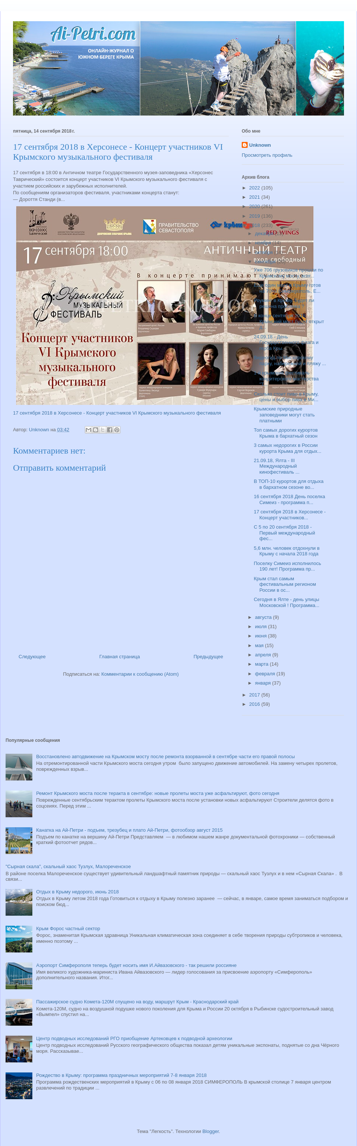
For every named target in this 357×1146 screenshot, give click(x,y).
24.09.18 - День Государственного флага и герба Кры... (286, 342)
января (263, 683)
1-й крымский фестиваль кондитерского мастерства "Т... (286, 378)
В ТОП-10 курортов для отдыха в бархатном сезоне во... (288, 484)
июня (261, 636)
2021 (255, 197)
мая (260, 645)
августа (264, 617)
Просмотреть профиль (267, 155)
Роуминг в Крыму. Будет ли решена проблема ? (284, 303)
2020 (255, 206)
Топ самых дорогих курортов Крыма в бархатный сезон (286, 433)
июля (261, 626)
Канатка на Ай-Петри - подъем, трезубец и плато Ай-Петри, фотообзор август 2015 (129, 830)
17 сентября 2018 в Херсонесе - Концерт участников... (289, 514)
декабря (265, 233)
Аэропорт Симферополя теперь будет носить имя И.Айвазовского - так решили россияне (136, 965)
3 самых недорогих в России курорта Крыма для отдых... (287, 448)
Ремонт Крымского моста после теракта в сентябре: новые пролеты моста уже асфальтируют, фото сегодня (157, 793)
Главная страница (119, 656)
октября (264, 252)
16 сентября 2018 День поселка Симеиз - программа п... (289, 499)
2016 (255, 704)
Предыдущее (208, 656)
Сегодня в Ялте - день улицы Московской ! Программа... (286, 602)
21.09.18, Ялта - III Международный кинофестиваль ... (276, 466)
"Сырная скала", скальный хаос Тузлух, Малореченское (68, 866)
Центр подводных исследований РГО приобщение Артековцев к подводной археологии (134, 1038)
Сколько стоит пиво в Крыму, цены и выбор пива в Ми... (286, 397)
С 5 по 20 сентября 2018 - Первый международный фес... (284, 532)
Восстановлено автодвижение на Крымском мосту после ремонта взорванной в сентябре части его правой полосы (165, 756)
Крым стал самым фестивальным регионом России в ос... (285, 584)
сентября (266, 261)
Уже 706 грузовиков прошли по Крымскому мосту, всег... (288, 273)
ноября (264, 243)
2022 (255, 188)
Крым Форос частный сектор (68, 928)
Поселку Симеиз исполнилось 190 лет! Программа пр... (287, 566)
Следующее (32, 656)
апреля (264, 655)
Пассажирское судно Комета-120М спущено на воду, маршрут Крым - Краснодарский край (137, 1001)
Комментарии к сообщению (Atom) (140, 674)
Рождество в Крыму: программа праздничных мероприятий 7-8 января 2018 (121, 1075)
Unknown (260, 145)
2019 (255, 216)
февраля (266, 673)
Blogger (210, 1131)
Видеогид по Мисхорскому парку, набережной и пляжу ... (290, 360)
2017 (255, 695)
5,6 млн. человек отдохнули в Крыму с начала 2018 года (286, 551)
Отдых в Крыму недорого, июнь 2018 (77, 892)
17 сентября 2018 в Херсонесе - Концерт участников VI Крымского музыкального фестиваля (117, 413)
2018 (255, 225)
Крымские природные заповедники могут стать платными (284, 414)
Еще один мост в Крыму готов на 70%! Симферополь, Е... (287, 288)
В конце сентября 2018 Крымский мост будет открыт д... (289, 321)
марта (262, 664)
